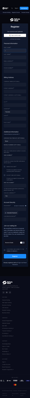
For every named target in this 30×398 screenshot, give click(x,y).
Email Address (8, 61)
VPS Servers (5, 307)
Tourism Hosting (6, 330)
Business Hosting (6, 305)
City (5, 102)
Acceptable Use (23, 394)
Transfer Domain (25, 12)
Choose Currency (9, 193)
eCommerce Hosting (7, 328)
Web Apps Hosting (6, 302)
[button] (15, 35)
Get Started (24, 8)
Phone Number (8, 68)
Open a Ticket (5, 346)
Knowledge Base (6, 343)
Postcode (7, 122)
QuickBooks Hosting (7, 336)
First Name (7, 47)
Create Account (6, 364)
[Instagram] (10, 292)
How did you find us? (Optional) (14, 138)
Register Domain (16, 12)
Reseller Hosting (6, 310)
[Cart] (12, 8)
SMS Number (8, 155)
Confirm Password (9, 216)
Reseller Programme (7, 369)
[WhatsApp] (3, 292)
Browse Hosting (6, 12)
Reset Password (6, 367)
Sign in (16, 8)
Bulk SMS (4, 325)
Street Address (8, 88)
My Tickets (5, 349)
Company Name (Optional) (12, 81)
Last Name (7, 54)
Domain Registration (7, 320)
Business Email (6, 312)
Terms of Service (12, 251)
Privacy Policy (15, 393)
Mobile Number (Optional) (12, 144)
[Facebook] (6, 292)
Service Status (5, 354)
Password (7, 205)
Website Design (6, 323)
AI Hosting (4, 333)
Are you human (9, 182)
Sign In (20, 262)
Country (6, 108)
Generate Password (11, 212)
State (5, 115)
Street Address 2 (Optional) (12, 95)
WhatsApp (4, 351)
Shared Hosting (6, 300)
